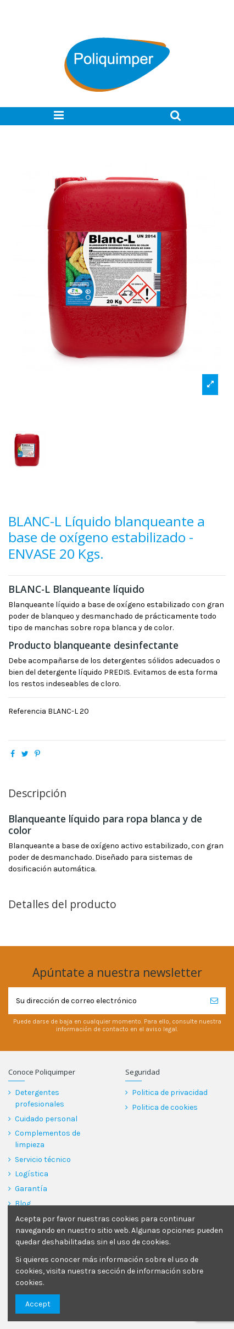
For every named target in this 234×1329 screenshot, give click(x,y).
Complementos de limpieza (47, 1138)
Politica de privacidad (170, 1092)
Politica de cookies (165, 1107)
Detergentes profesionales (39, 1098)
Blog (23, 1203)
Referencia (27, 711)
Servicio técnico (43, 1159)
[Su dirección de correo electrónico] (105, 1000)
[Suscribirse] (214, 1000)
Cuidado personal (46, 1119)
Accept (38, 1304)
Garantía (31, 1188)
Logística (31, 1173)
